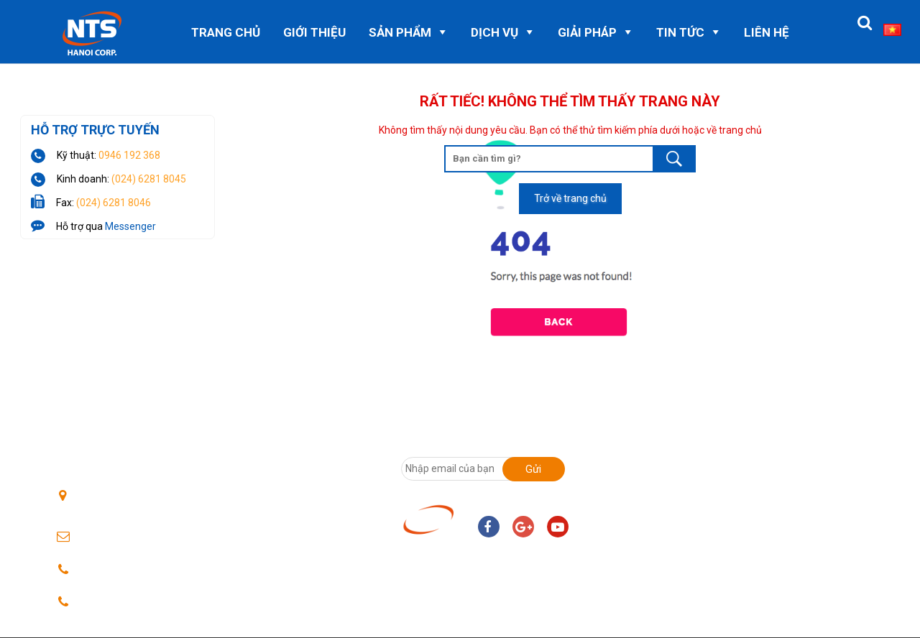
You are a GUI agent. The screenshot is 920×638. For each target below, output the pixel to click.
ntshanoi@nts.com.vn (129, 537)
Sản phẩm (400, 32)
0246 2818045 (113, 570)
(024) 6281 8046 (113, 202)
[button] (864, 23)
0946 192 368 (129, 155)
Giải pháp (587, 32)
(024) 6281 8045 (148, 179)
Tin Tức (680, 32)
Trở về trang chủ (570, 198)
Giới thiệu (314, 32)
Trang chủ (225, 32)
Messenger (130, 226)
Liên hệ (766, 32)
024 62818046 (113, 602)
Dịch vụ (494, 32)
